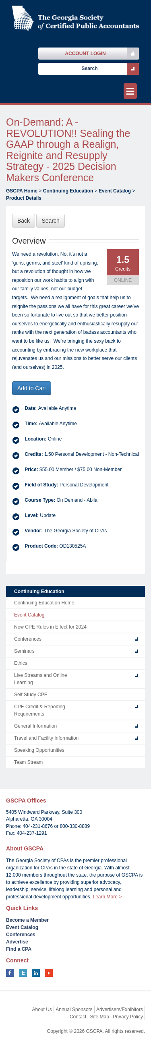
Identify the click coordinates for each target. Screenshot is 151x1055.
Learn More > (107, 897)
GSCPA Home (21, 191)
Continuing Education (68, 191)
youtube (49, 973)
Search (50, 220)
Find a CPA (18, 949)
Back (23, 220)
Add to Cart (31, 388)
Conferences (27, 639)
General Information (35, 726)
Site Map (99, 1017)
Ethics (20, 663)
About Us (42, 1009)
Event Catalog (115, 191)
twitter (23, 973)
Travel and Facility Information (46, 738)
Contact (78, 1017)
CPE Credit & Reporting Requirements (39, 710)
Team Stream (28, 762)
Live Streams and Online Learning (40, 678)
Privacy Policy (128, 1017)
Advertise (17, 942)
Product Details (23, 198)
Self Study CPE (31, 694)
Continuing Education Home (44, 603)
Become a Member (27, 920)
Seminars (24, 651)
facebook (10, 973)
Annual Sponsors (74, 1009)
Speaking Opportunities (39, 750)
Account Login (85, 53)
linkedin (36, 973)
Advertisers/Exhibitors (119, 1009)
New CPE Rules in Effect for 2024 (50, 627)
